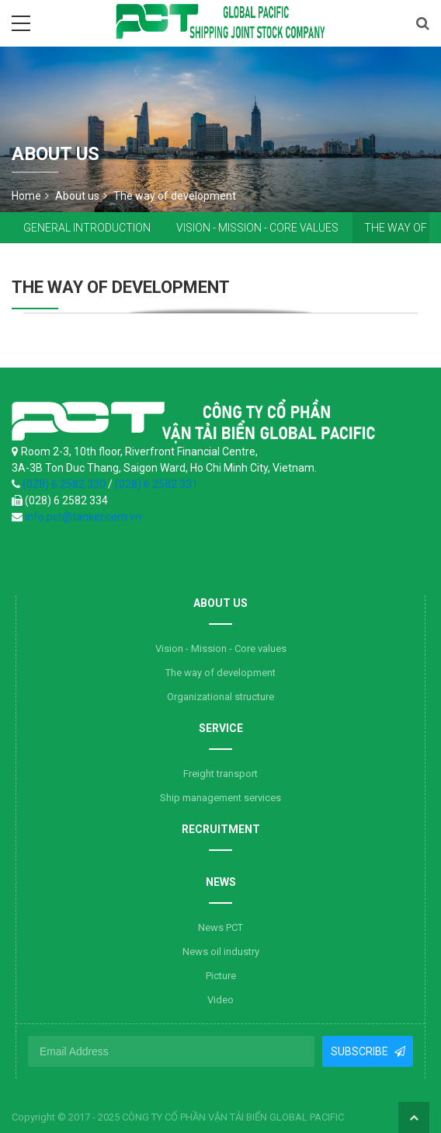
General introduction (87, 227)
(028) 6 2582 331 (156, 484)
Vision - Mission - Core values (257, 227)
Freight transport (220, 773)
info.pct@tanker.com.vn (83, 517)
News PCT (220, 927)
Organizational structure (220, 696)
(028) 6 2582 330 (65, 484)
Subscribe (360, 1051)
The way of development (220, 672)
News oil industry (220, 951)
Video (220, 1000)
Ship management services (220, 798)
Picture (221, 975)
